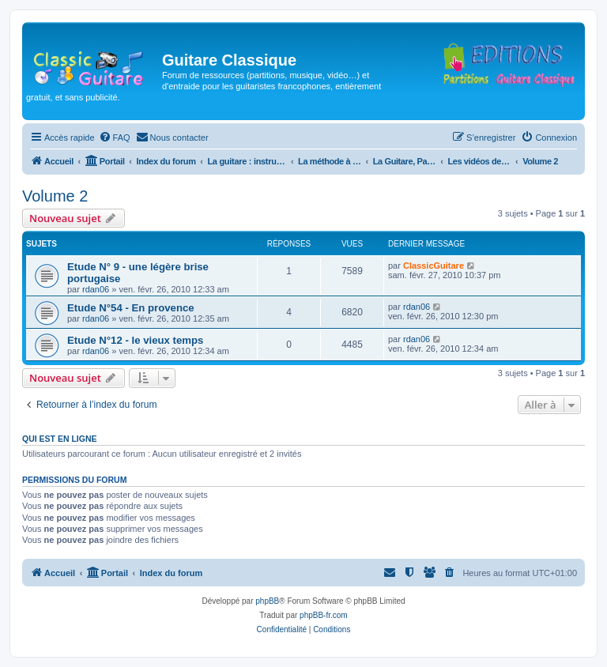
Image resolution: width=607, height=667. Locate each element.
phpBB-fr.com (324, 615)
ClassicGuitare (433, 265)
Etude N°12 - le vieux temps (135, 340)
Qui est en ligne (59, 438)
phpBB (267, 601)
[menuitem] (114, 137)
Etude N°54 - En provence (130, 308)
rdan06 (95, 289)
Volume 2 (55, 196)
